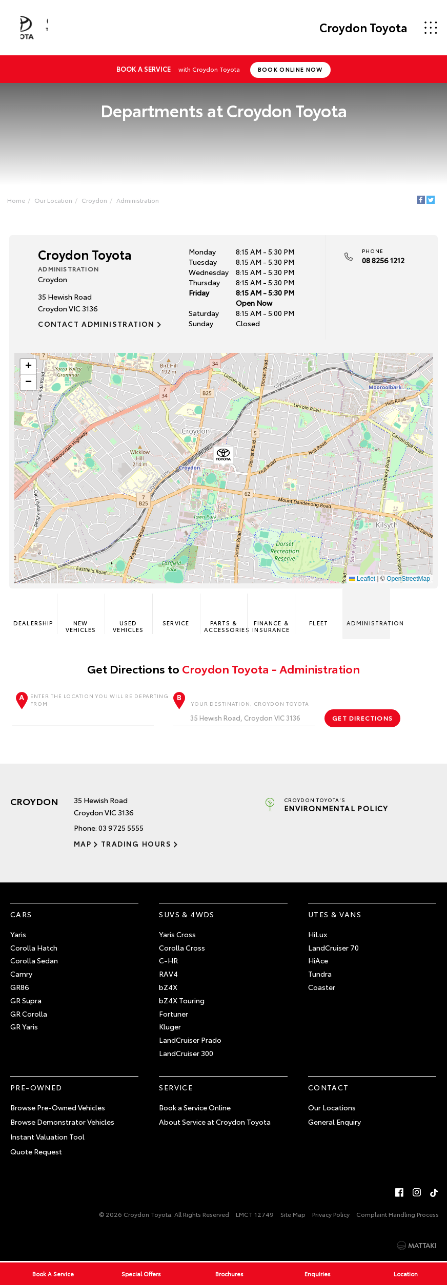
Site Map (293, 1215)
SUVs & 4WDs (186, 915)
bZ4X (168, 987)
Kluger (170, 1027)
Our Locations (332, 1108)
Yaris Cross (177, 935)
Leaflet (361, 578)
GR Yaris (24, 1027)
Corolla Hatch (33, 948)
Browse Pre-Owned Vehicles (57, 1108)
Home (18, 199)
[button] (223, 456)
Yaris (18, 935)
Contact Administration (97, 323)
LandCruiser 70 (333, 948)
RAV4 (168, 974)
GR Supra (26, 1001)
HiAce (318, 961)
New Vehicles (81, 615)
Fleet (318, 611)
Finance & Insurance (271, 615)
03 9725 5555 (121, 829)
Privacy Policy (331, 1215)
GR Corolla (28, 1014)
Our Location (55, 199)
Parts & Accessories (225, 615)
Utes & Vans (334, 915)
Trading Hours (134, 844)
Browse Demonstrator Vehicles (62, 1123)
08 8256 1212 (382, 260)
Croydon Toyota (360, 28)
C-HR (168, 961)
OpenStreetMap (407, 578)
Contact (328, 1088)
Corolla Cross (182, 948)
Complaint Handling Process (397, 1215)
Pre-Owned (36, 1088)
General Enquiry (334, 1123)
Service (176, 611)
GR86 (19, 987)
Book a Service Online (195, 1108)
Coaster (321, 987)
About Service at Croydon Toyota (215, 1123)
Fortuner (173, 1014)
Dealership (34, 611)
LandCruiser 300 (186, 1053)
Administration (139, 199)
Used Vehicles (128, 615)
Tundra (320, 974)
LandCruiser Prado (190, 1040)
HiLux (317, 935)
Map (82, 844)
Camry (21, 974)
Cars (21, 915)
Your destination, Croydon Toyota (244, 714)
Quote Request (36, 1152)
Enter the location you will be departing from (91, 710)
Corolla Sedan (34, 961)
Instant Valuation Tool (47, 1137)
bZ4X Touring (182, 1001)
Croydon (96, 199)
